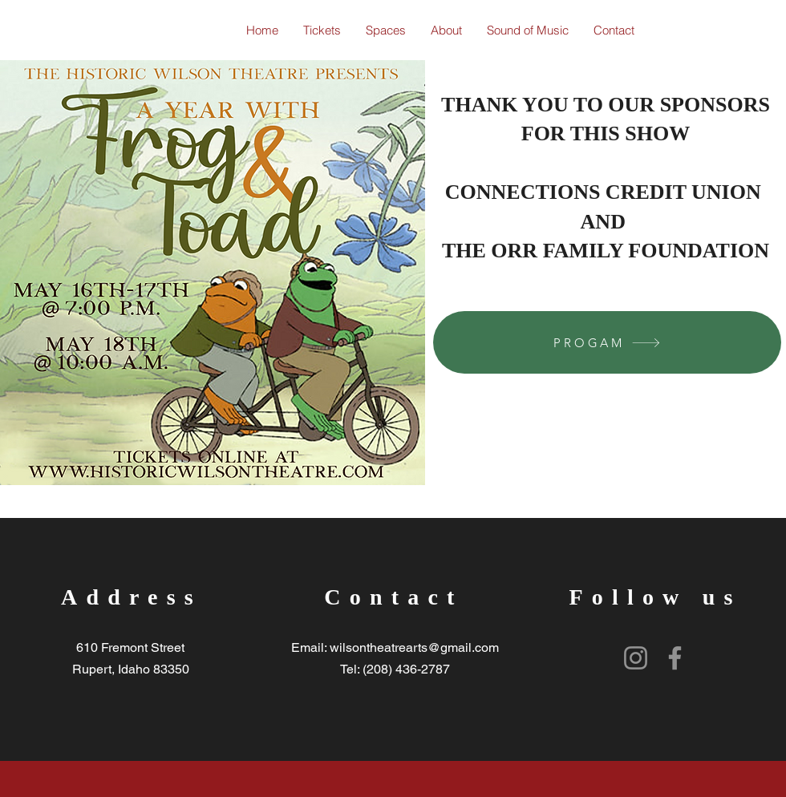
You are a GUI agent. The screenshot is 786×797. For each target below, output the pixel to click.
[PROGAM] (607, 342)
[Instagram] (635, 658)
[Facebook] (675, 658)
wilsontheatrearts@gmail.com (414, 647)
